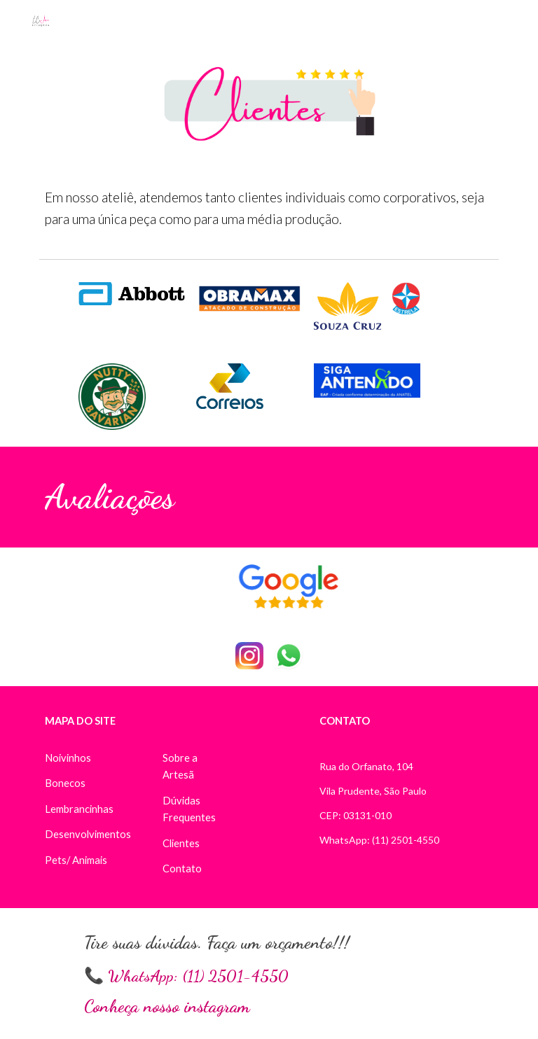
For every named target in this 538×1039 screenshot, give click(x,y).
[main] (268, 208)
